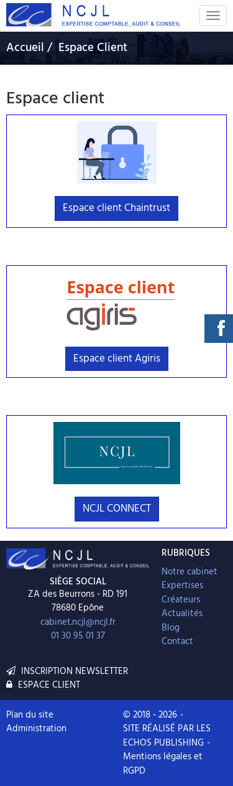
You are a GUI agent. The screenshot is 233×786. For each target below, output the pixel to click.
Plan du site (29, 715)
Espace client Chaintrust (116, 208)
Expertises (182, 585)
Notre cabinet (189, 571)
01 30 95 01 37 (78, 636)
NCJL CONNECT (117, 508)
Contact (177, 641)
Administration (36, 728)
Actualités (182, 613)
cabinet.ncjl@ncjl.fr (78, 622)
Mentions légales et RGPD (163, 764)
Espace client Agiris (116, 358)
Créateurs (181, 599)
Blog (171, 627)
